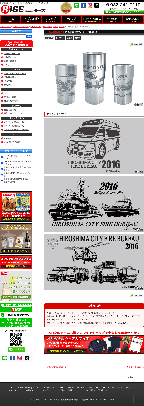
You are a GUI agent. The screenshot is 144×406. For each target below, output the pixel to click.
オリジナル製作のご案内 (15, 122)
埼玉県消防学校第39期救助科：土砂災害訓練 (17, 180)
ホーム (11, 387)
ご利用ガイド (30, 390)
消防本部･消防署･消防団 (15, 73)
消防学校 (8, 81)
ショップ (36, 387)
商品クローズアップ (13, 113)
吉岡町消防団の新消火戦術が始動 (17, 174)
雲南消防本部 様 (135, 367)
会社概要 (80, 387)
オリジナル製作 (16, 118)
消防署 (77, 38)
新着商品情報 (10, 109)
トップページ (5, 27)
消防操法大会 (10, 57)
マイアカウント (15, 390)
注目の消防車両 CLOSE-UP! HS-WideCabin (18, 157)
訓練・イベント (16, 49)
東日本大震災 (10, 97)
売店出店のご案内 (12, 142)
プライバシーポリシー (96, 387)
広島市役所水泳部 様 (55, 367)
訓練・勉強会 (10, 61)
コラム (16, 89)
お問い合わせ (101, 390)
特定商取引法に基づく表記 (119, 387)
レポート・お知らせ (21, 27)
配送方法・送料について (69, 390)
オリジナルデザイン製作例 (16, 129)
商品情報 (16, 106)
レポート (16, 69)
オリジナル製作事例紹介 (15, 126)
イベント (8, 65)
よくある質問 (87, 390)
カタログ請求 (49, 387)
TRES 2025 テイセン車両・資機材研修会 (17, 162)
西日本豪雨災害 (11, 101)
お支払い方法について (47, 390)
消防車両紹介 (10, 77)
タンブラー (60, 38)
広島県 (69, 38)
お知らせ (16, 134)
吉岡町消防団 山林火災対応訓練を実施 (17, 168)
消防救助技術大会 (12, 53)
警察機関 (8, 85)
